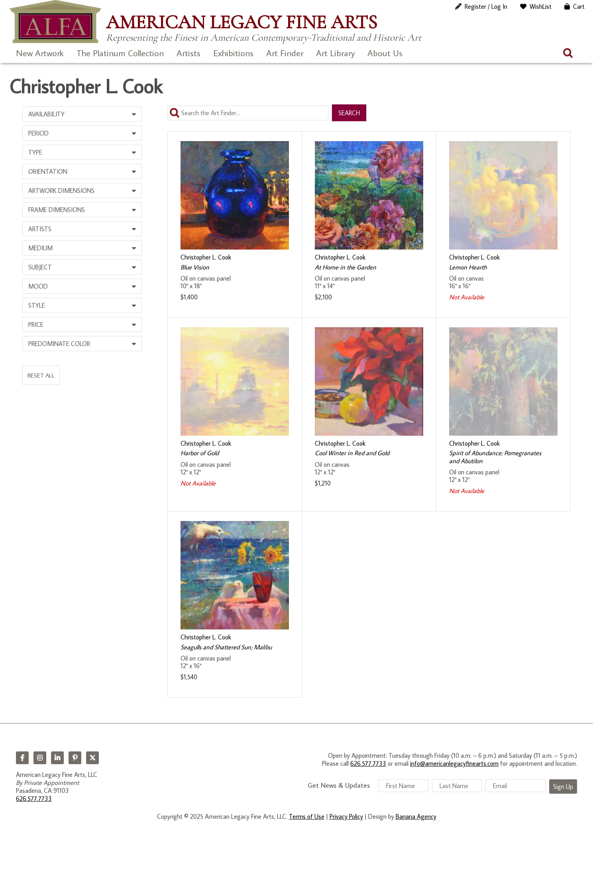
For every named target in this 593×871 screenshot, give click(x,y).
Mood (38, 286)
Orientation (47, 171)
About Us (385, 53)
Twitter (92, 757)
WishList (541, 6)
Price (35, 324)
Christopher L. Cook (206, 257)
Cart (579, 6)
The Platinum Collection (120, 53)
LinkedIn (57, 757)
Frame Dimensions (56, 210)
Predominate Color (59, 344)
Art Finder (284, 53)
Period (38, 133)
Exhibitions (233, 53)
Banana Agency (416, 816)
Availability (46, 114)
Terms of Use (306, 816)
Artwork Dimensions (61, 191)
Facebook (22, 757)
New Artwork (40, 53)
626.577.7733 (34, 798)
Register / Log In (486, 6)
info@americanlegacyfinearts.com (454, 763)
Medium (40, 248)
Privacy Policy (346, 816)
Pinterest (75, 757)
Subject (40, 267)
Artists (188, 53)
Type (35, 152)
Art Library (335, 53)
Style (36, 305)
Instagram (39, 757)
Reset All (41, 375)
